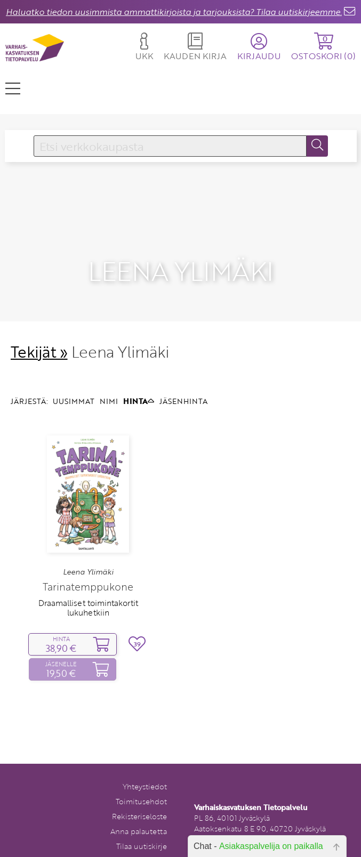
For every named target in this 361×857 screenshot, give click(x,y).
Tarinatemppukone (88, 571)
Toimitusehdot (141, 787)
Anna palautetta (138, 816)
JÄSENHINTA (183, 386)
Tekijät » (39, 336)
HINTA (138, 386)
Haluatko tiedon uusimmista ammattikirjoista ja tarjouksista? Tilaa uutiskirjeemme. (174, 11)
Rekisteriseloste (139, 801)
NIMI (109, 386)
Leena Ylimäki (88, 557)
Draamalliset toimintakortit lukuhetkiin (88, 592)
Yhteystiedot (145, 772)
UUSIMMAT (73, 386)
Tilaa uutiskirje (141, 831)
